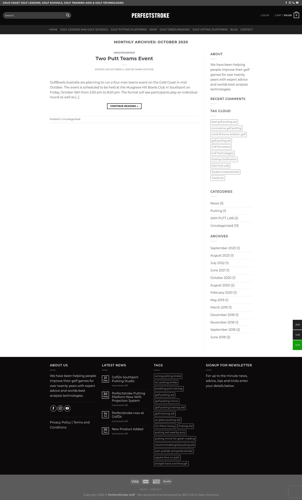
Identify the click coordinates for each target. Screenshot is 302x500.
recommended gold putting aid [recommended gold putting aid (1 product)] (174, 444)
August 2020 (220, 285)
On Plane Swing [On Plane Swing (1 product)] (165, 426)
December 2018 (223, 315)
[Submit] (68, 15)
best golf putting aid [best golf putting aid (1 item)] (224, 121)
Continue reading (124, 106)
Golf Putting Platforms (129, 29)
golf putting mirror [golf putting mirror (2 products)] (166, 401)
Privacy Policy (60, 422)
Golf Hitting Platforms (210, 29)
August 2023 (220, 255)
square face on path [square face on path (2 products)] (167, 457)
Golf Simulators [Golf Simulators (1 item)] (221, 146)
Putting (216, 211)
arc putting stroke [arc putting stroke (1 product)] (166, 382)
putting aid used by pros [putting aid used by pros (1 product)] (170, 432)
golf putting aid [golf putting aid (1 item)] (221, 140)
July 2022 (218, 263)
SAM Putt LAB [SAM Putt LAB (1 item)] (220, 165)
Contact (247, 29)
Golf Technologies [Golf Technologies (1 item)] (223, 153)
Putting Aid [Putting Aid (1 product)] (186, 426)
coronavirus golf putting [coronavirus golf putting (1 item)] (226, 128)
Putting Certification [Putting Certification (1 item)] (224, 159)
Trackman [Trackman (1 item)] (218, 178)
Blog (234, 29)
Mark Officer (144, 69)
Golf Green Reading (175, 29)
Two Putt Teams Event (124, 58)
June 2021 (218, 270)
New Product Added (127, 429)
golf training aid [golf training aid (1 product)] (164, 413)
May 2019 (217, 300)
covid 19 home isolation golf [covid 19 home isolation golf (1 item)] (229, 134)
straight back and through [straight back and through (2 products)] (171, 463)
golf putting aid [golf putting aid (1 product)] (164, 394)
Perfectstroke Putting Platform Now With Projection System (128, 397)
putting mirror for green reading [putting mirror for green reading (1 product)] (175, 438)
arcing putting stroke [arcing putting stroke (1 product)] (168, 376)
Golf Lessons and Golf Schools (84, 29)
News (215, 203)
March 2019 (219, 307)
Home (53, 29)
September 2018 (223, 330)
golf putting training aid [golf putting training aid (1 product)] (170, 407)
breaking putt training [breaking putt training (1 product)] (168, 388)
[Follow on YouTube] (297, 3)
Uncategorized (124, 52)
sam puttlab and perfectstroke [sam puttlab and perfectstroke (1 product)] (174, 451)
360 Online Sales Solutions (200, 495)
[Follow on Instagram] (290, 3)
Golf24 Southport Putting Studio (125, 379)
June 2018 (218, 337)
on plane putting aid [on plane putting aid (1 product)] (167, 419)
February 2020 (222, 292)
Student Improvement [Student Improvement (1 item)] (225, 171)
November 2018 (223, 322)
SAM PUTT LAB (222, 218)
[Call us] (293, 3)
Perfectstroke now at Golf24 (128, 414)
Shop (153, 29)
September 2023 (223, 248)
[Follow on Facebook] (286, 3)
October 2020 (221, 278)
